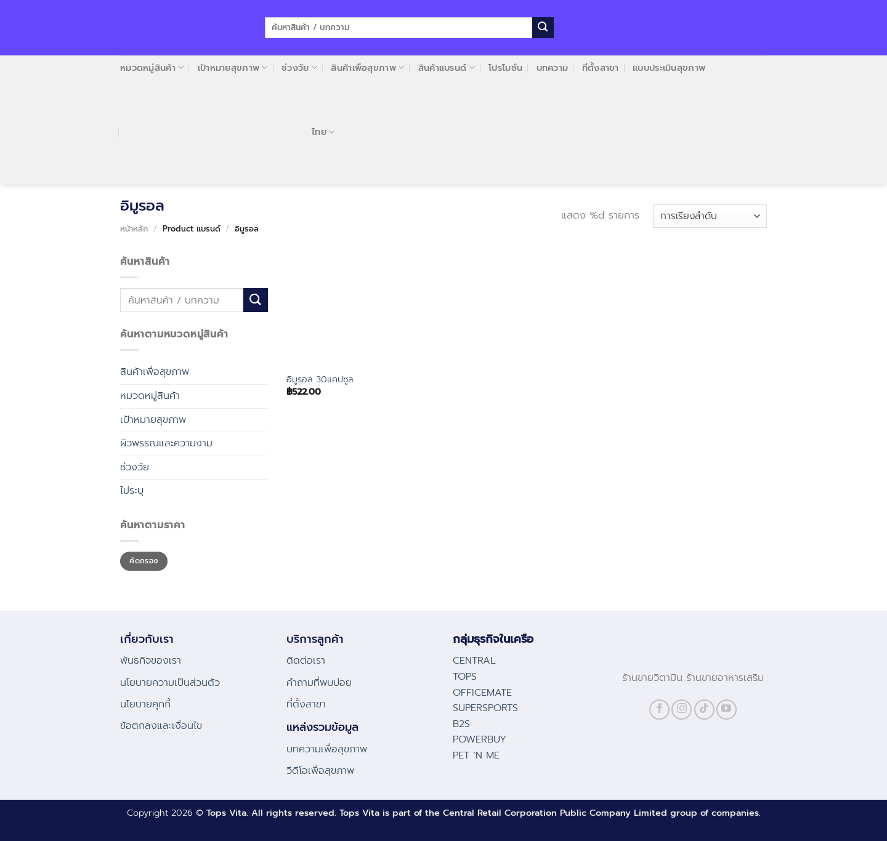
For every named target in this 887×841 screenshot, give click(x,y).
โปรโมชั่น (505, 67)
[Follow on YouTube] (726, 709)
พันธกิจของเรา (150, 660)
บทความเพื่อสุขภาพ (326, 749)
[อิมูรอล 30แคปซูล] (341, 309)
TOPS (465, 676)
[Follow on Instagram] (681, 709)
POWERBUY (479, 739)
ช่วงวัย (299, 67)
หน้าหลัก (134, 229)
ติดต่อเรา (305, 660)
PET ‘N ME (476, 755)
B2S (461, 724)
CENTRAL (474, 660)
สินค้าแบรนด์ (446, 67)
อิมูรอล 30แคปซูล (320, 379)
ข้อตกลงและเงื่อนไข (161, 725)
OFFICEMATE (482, 692)
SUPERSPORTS (485, 708)
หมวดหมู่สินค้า (152, 67)
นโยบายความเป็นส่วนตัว (170, 682)
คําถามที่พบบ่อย (319, 682)
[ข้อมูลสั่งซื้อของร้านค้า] (710, 216)
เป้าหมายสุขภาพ (233, 67)
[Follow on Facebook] (659, 709)
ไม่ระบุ (132, 490)
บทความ (553, 67)
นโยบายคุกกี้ (145, 704)
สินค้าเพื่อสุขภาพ (367, 67)
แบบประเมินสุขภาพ (669, 67)
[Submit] (542, 27)
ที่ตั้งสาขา (600, 67)
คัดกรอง (143, 560)
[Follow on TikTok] (704, 709)
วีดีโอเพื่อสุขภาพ (320, 770)
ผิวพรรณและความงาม (166, 443)
